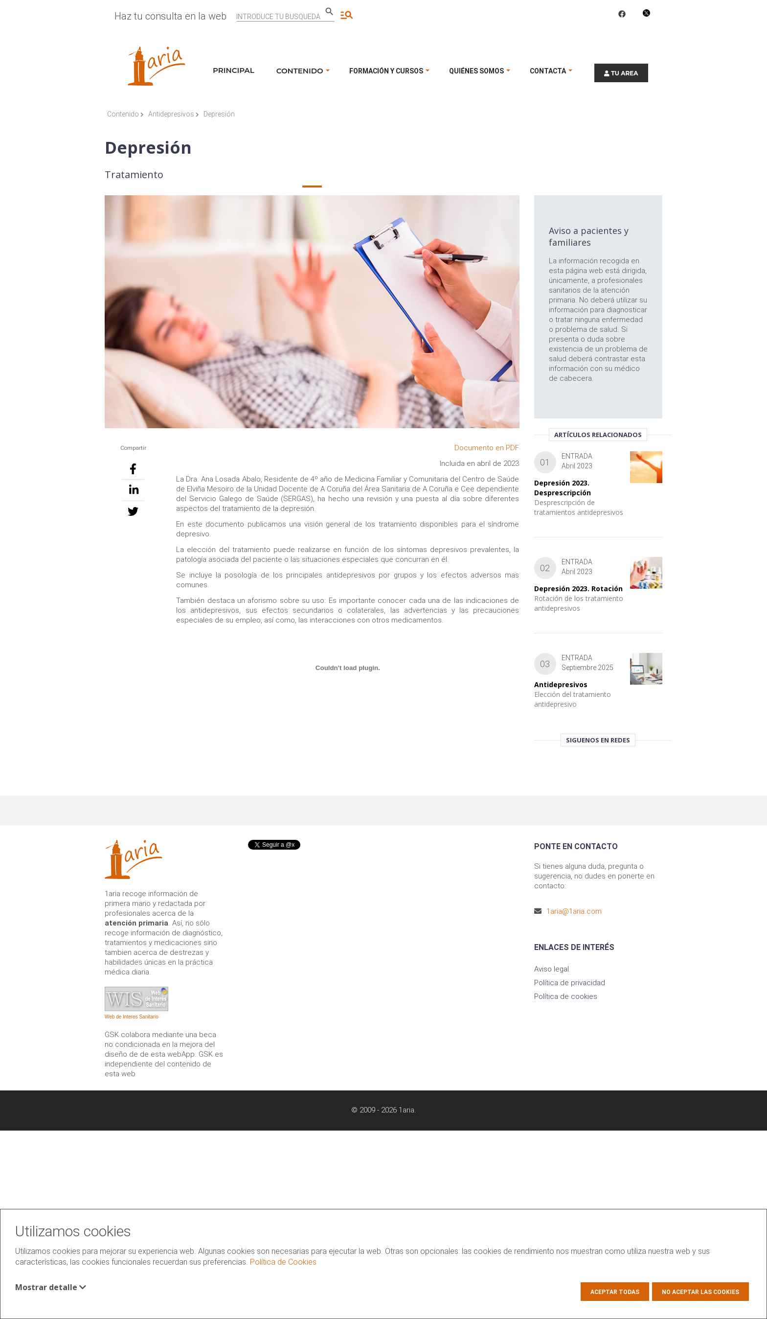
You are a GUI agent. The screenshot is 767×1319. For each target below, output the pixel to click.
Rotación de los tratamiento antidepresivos (578, 603)
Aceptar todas (614, 1292)
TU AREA (621, 73)
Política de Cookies (283, 1262)
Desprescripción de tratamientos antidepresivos (578, 507)
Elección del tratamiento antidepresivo (572, 699)
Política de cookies (565, 996)
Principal (233, 70)
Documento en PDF (486, 447)
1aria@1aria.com (574, 911)
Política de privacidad (569, 982)
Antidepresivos (173, 114)
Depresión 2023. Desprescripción (562, 487)
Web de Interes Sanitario (131, 1016)
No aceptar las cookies (700, 1292)
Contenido (125, 114)
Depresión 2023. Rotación (578, 588)
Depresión (219, 114)
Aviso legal (551, 969)
